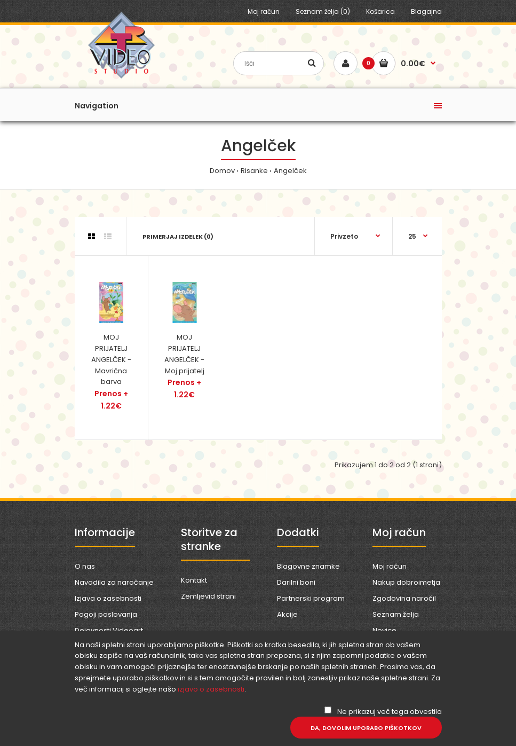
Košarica (380, 11)
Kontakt (194, 580)
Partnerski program (311, 598)
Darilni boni (296, 582)
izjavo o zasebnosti (211, 689)
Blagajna (426, 11)
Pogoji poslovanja (106, 614)
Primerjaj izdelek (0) (177, 236)
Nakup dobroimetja (406, 582)
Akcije (287, 614)
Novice (384, 630)
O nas (85, 566)
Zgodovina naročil (404, 598)
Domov (222, 171)
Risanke (254, 171)
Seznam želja (395, 614)
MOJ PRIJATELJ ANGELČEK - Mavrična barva (111, 359)
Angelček (290, 171)
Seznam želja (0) (323, 11)
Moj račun (264, 11)
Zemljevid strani (208, 596)
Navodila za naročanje (114, 582)
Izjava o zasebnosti (108, 598)
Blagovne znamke (308, 566)
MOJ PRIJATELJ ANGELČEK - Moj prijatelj (184, 353)
